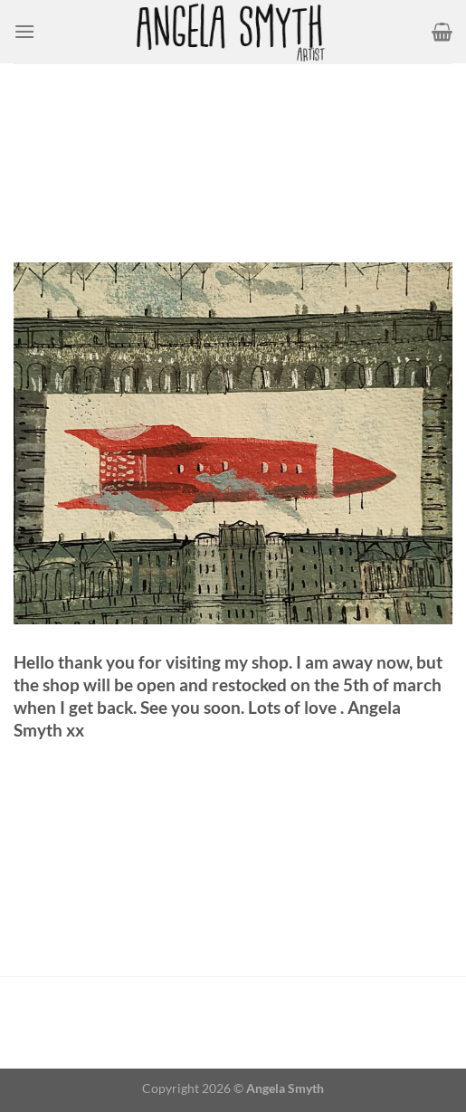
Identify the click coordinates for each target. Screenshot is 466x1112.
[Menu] (24, 31)
